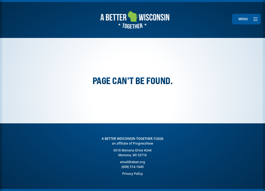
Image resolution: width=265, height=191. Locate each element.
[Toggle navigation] (246, 19)
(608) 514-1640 (132, 166)
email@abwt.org (132, 162)
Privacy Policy (132, 173)
